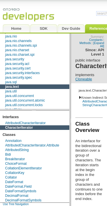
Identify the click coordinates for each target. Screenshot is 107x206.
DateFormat (14, 182)
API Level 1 (97, 52)
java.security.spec (18, 78)
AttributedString (17, 150)
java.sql (11, 82)
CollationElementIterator (23, 168)
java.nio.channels (18, 41)
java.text (12, 87)
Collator (11, 177)
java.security (14, 59)
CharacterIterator (19, 128)
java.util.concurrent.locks (24, 105)
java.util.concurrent (19, 96)
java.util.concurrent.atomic (25, 100)
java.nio (11, 36)
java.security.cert (18, 68)
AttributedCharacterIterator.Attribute (32, 145)
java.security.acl (17, 64)
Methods (85, 43)
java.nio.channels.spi (21, 45)
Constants (96, 39)
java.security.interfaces (22, 73)
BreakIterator (15, 159)
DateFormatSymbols (20, 191)
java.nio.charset (17, 50)
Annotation (13, 141)
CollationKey (14, 173)
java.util (11, 91)
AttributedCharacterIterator (25, 123)
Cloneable (83, 79)
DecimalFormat (16, 196)
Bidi (8, 154)
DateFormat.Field (18, 187)
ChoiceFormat (16, 164)
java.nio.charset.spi (20, 55)
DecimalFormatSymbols (23, 200)
